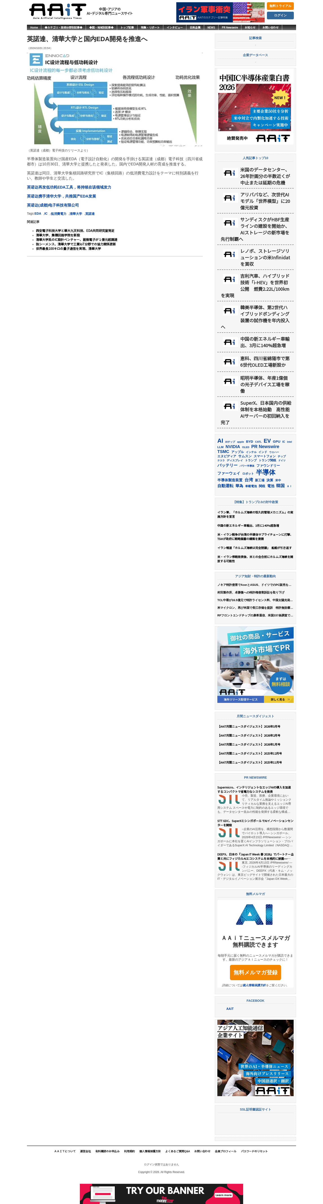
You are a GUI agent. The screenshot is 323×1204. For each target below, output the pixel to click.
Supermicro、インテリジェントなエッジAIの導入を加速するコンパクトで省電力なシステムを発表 (254, 813)
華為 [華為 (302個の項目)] (239, 510)
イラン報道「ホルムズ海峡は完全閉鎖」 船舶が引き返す (255, 572)
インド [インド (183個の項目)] (262, 476)
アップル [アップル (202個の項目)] (237, 476)
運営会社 (85, 1175)
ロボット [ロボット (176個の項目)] (248, 498)
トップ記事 (127, 27)
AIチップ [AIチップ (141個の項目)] (230, 466)
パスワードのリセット (254, 1175)
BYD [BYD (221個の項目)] (249, 466)
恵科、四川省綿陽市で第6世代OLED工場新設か (265, 385)
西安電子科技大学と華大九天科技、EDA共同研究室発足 (75, 230)
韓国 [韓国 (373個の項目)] (280, 510)
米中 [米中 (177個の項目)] (278, 504)
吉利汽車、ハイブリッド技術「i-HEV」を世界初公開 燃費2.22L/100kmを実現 (255, 310)
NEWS (211, 27)
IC (46, 213)
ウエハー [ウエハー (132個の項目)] (274, 476)
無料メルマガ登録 (255, 996)
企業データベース (255, 80)
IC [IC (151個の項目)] (283, 466)
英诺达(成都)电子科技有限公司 (53, 205)
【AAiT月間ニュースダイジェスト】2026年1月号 (248, 768)
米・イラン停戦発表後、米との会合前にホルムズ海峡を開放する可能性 (255, 583)
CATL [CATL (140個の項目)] (258, 466)
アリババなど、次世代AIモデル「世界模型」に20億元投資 (265, 225)
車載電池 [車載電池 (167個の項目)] (251, 510)
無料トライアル (280, 6)
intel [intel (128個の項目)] (289, 466)
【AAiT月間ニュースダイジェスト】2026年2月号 (248, 759)
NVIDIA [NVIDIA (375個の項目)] (232, 471)
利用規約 (129, 1175)
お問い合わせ (270, 27)
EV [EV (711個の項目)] (267, 465)
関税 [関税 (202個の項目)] (262, 510)
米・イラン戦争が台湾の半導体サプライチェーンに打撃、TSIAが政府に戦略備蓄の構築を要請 (255, 561)
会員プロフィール (225, 1175)
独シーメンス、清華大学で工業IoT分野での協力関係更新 (76, 244)
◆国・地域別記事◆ (101, 27)
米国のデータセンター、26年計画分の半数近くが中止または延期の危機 (265, 200)
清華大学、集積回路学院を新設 (58, 235)
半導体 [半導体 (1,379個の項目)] (265, 496)
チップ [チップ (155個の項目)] (282, 480)
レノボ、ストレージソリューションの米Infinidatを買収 (265, 281)
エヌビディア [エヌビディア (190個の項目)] (226, 480)
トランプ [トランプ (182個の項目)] (251, 484)
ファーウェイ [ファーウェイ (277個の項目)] (228, 497)
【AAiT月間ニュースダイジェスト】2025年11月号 (249, 786)
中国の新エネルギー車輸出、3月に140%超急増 (265, 366)
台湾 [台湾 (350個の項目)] (248, 504)
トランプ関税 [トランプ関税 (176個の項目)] (267, 484)
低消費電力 (58, 213)
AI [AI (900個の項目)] (220, 465)
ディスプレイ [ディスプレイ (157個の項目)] (235, 484)
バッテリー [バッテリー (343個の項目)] (227, 489)
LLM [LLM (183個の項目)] (220, 471)
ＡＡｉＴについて (65, 1175)
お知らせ (250, 27)
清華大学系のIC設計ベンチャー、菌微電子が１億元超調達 (76, 239)
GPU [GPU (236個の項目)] (276, 466)
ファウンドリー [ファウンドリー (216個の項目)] (268, 490)
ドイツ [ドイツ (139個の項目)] (282, 484)
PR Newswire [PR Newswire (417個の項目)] (265, 470)
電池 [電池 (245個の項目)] (270, 510)
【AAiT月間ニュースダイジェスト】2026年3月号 (248, 751)
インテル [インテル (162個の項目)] (251, 476)
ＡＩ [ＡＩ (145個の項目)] (289, 510)
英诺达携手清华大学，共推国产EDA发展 (61, 196)
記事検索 (255, 51)
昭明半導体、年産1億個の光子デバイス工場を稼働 (264, 408)
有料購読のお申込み (107, 1175)
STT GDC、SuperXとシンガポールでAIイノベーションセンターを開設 (255, 847)
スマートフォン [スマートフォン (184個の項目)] (265, 480)
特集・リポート (150, 27)
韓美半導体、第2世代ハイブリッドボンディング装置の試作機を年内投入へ (255, 341)
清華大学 (76, 213)
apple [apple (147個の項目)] (240, 465)
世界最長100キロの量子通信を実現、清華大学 (68, 248)
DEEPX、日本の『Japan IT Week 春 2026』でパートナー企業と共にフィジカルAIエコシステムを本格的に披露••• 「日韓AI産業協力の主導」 (255, 880)
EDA (38, 213)
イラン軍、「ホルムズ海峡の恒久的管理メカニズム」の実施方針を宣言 (255, 538)
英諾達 (90, 213)
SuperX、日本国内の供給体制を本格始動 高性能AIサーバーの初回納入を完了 (256, 437)
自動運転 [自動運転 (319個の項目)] (225, 510)
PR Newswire (230, 27)
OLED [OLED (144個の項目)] (245, 471)
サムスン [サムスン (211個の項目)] (245, 480)
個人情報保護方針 (254, 1009)
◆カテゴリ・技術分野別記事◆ (63, 27)
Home (34, 27)
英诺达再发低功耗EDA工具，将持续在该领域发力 (69, 187)
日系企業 (195, 27)
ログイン (280, 15)
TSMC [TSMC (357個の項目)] (223, 475)
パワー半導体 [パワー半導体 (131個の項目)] (247, 490)
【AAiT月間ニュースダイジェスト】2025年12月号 (249, 777)
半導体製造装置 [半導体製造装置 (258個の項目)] (229, 504)
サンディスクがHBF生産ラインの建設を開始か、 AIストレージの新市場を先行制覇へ (255, 253)
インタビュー (175, 27)
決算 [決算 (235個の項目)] (269, 504)
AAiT (230, 1033)
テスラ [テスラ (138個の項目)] (221, 484)
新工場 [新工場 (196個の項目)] (259, 504)
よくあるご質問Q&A (177, 1175)
